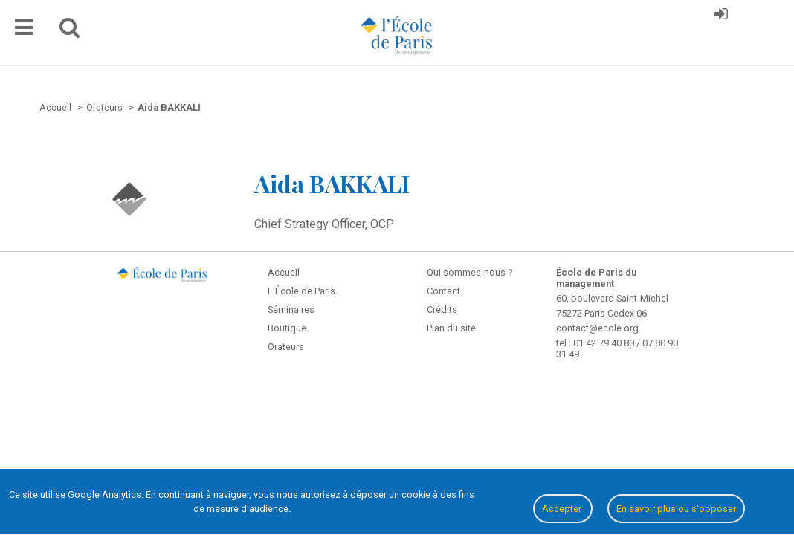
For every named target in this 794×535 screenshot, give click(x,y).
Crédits (442, 309)
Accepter (563, 508)
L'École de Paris (301, 290)
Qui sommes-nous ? (469, 272)
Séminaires (291, 309)
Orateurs (286, 346)
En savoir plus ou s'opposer (676, 508)
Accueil (284, 272)
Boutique (287, 328)
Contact (443, 290)
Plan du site (451, 328)
